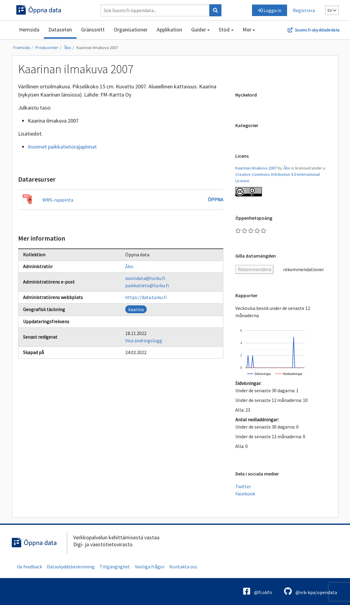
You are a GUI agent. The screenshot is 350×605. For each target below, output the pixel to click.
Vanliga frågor (150, 567)
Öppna (215, 199)
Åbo (67, 47)
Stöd (224, 29)
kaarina (136, 309)
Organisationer (131, 29)
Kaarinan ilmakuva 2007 (97, 47)
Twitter (243, 486)
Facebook (245, 494)
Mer (247, 29)
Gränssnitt (93, 29)
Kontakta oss (183, 567)
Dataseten (60, 29)
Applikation (169, 29)
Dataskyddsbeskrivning (71, 567)
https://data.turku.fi (146, 297)
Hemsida (29, 29)
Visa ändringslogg (143, 340)
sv (331, 10)
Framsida (21, 47)
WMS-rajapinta (57, 200)
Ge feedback (29, 567)
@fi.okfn (257, 591)
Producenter (46, 47)
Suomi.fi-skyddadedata (317, 30)
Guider (198, 29)
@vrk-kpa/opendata (310, 591)
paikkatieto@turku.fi (147, 285)
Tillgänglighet (115, 567)
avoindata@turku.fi (145, 278)
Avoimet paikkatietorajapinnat (62, 146)
